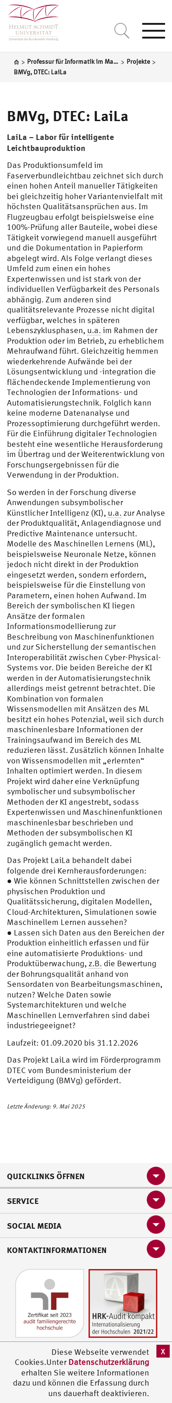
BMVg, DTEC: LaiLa (67, 115)
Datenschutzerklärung (108, 1362)
